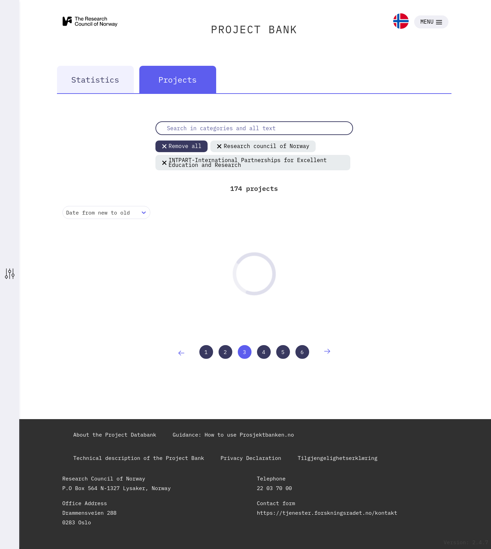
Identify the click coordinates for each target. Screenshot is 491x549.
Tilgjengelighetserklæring (338, 457)
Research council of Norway (263, 146)
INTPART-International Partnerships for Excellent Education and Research (244, 162)
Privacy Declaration (251, 457)
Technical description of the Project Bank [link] (138, 457)
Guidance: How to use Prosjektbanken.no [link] (233, 434)
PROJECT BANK (254, 29)
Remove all (182, 146)
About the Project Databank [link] (114, 434)
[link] (401, 21)
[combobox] (67, 212)
